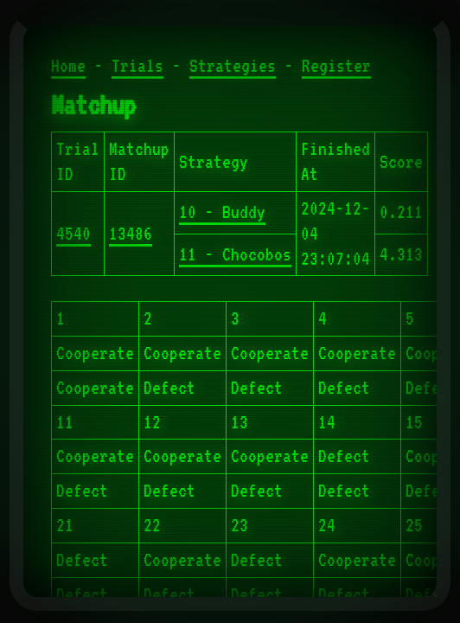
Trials (137, 65)
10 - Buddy (222, 212)
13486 (130, 233)
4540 (73, 233)
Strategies (232, 65)
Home (68, 65)
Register (336, 65)
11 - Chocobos (235, 254)
